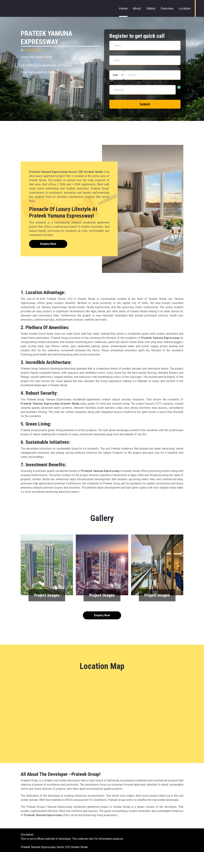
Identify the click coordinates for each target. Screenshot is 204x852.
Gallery (151, 8)
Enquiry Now (48, 243)
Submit (145, 104)
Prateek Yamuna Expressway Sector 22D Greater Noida (54, 847)
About (137, 8)
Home (123, 8)
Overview (167, 8)
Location (185, 8)
